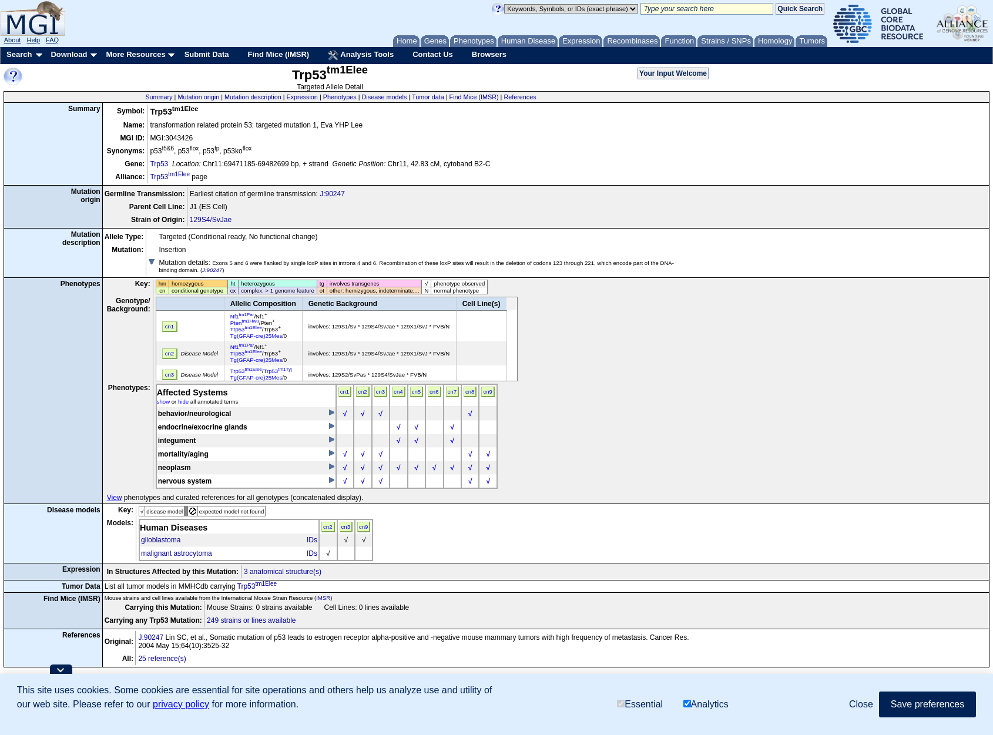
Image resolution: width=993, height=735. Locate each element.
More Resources (135, 54)
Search (19, 54)
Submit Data (206, 54)
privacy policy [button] (181, 704)
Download (69, 54)
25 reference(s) (162, 659)
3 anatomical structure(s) (282, 572)
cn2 (362, 391)
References (520, 96)
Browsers (489, 54)
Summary (158, 96)
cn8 (469, 391)
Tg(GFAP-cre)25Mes (256, 336)
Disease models (384, 96)
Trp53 (159, 164)
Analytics (706, 704)
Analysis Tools (361, 55)
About (12, 39)
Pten (244, 323)
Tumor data (428, 96)
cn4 (398, 391)
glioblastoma (160, 540)
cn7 (452, 391)
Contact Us (432, 54)
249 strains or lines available (251, 620)
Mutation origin (198, 96)
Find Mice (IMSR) (278, 54)
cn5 (416, 391)
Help (33, 39)
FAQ (52, 39)
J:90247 (332, 194)
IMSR (323, 598)
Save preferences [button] (927, 704)
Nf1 (242, 316)
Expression (301, 96)
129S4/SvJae (211, 220)
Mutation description (252, 96)
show (163, 401)
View (114, 498)
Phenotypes (340, 96)
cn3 (380, 391)
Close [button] (861, 704)
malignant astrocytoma (176, 553)
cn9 (487, 391)
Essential (640, 704)
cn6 (434, 391)
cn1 (344, 391)
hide (183, 401)
